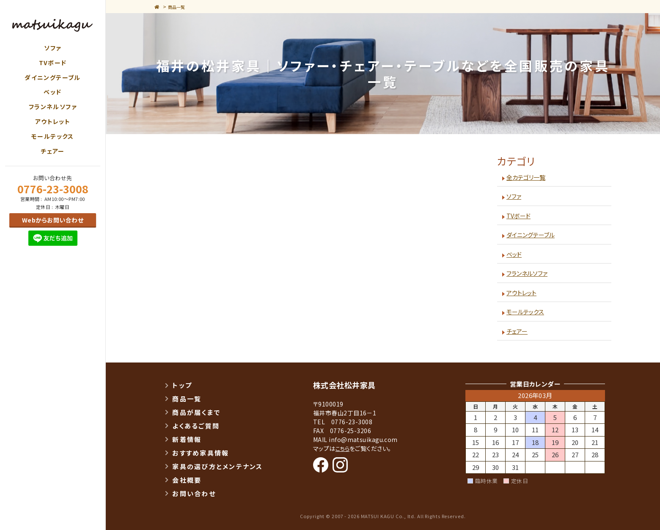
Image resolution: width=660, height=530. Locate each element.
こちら (343, 448)
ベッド (52, 92)
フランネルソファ (53, 106)
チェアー (53, 151)
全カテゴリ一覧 (528, 177)
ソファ (52, 48)
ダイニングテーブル (53, 77)
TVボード (53, 62)
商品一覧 (180, 6)
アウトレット (52, 121)
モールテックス (52, 136)
